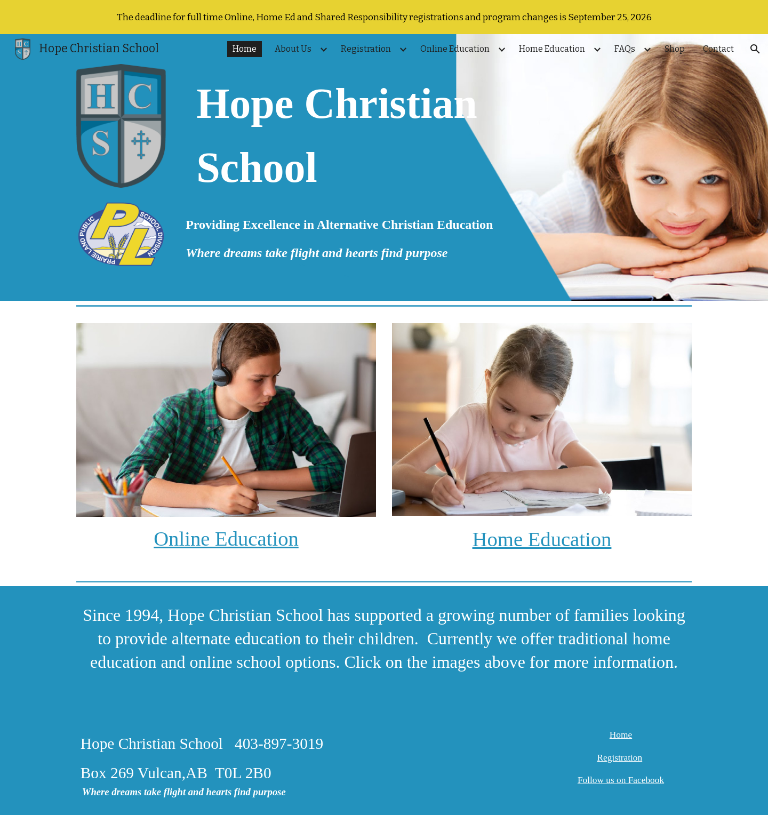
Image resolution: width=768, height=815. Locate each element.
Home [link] (245, 49)
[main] (384, 135)
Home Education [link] (552, 49)
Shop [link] (675, 49)
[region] (384, 17)
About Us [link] (293, 49)
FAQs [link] (624, 49)
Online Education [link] (455, 49)
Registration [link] (366, 49)
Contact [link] (718, 49)
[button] (755, 49)
